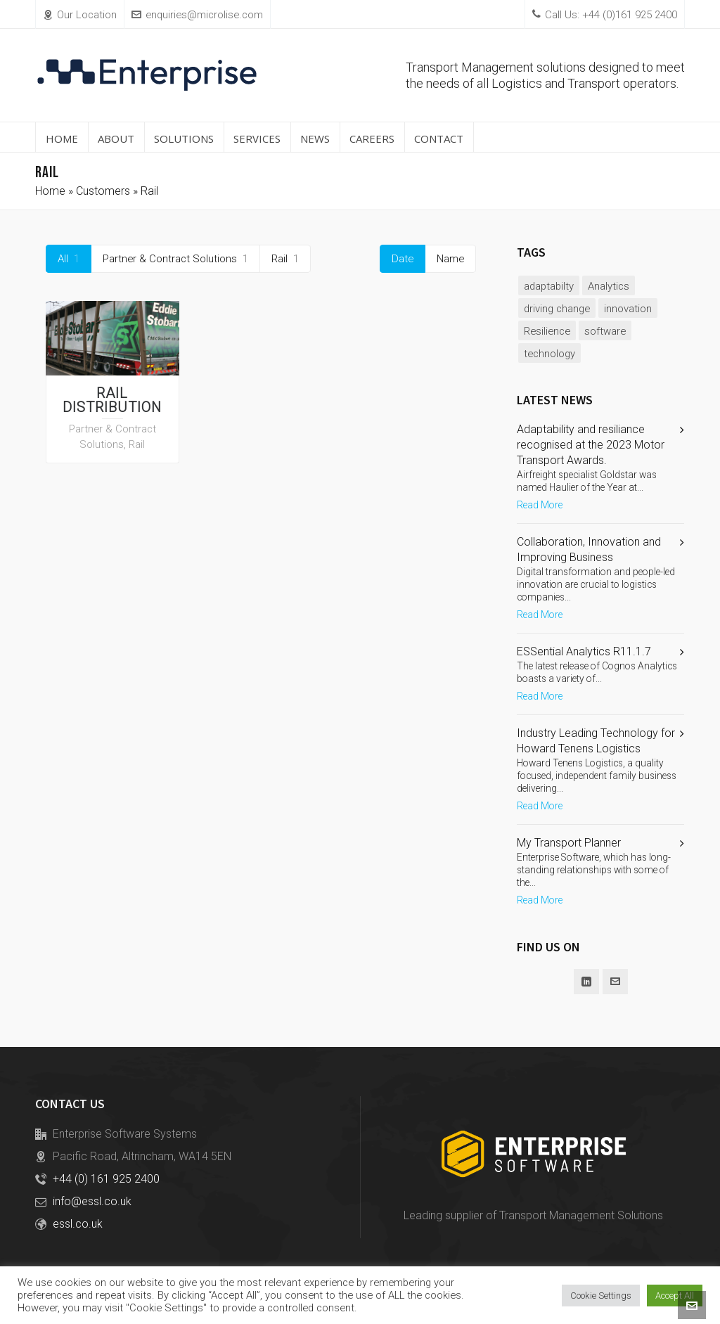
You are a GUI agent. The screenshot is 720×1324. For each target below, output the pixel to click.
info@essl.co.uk (92, 1201)
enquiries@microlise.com (197, 14)
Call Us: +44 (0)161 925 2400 (604, 14)
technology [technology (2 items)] (549, 353)
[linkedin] (586, 981)
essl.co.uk (78, 1223)
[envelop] (615, 981)
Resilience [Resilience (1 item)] (547, 331)
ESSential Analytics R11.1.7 (584, 651)
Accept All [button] (674, 1295)
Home (50, 191)
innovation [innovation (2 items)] (628, 308)
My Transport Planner (569, 842)
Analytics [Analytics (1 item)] (608, 286)
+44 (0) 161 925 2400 (106, 1178)
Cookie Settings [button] (600, 1295)
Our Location (80, 14)
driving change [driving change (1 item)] (557, 308)
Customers (103, 191)
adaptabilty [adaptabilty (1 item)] (549, 286)
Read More (539, 504)
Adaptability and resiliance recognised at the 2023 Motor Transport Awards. (590, 445)
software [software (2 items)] (605, 331)
